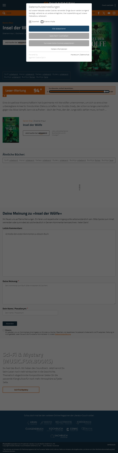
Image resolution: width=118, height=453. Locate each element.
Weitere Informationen (59, 49)
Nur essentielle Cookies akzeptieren (59, 43)
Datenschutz (84, 54)
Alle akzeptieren (59, 28)
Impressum (75, 54)
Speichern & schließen (59, 35)
